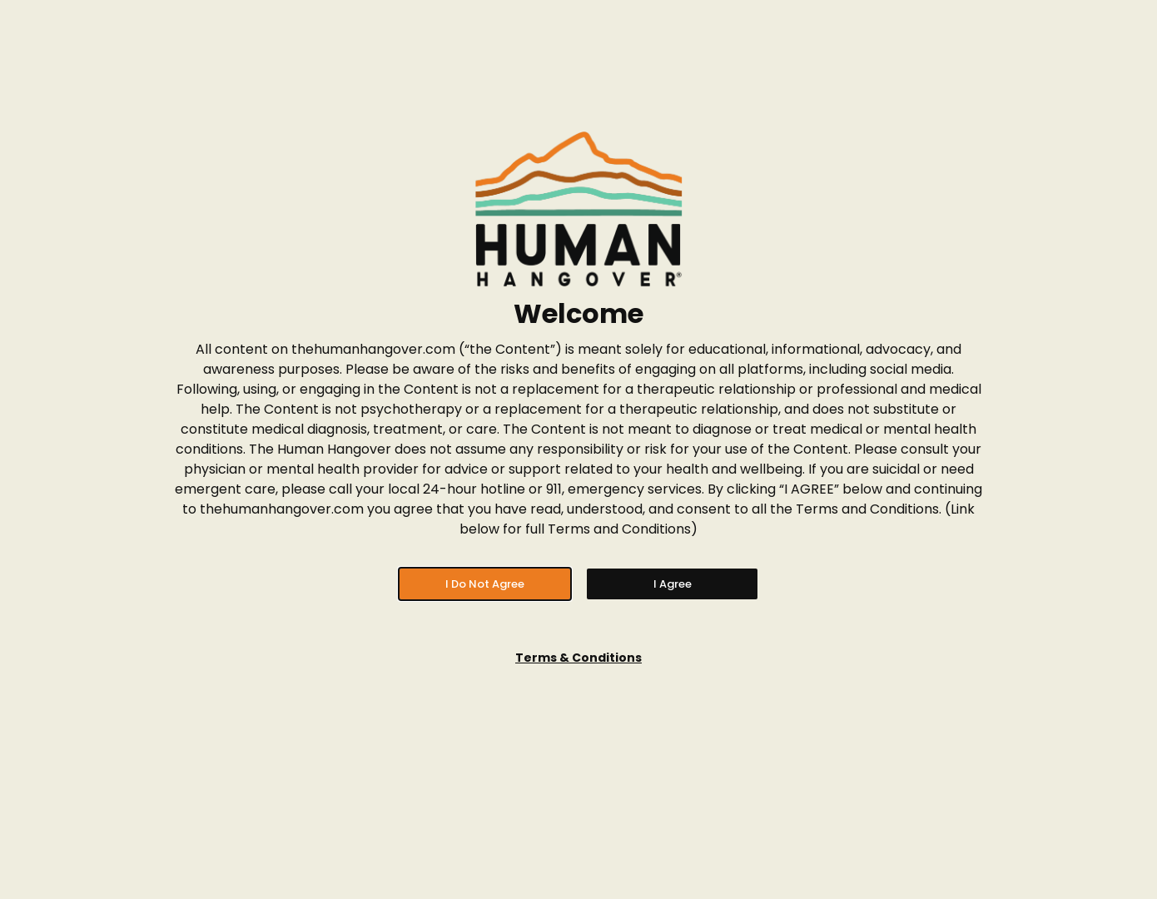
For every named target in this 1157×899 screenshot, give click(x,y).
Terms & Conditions (578, 657)
